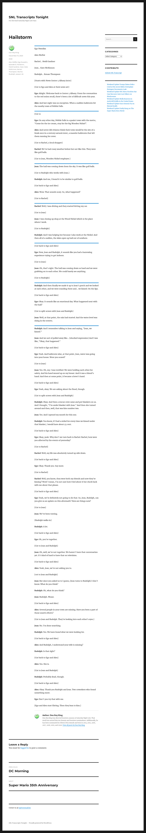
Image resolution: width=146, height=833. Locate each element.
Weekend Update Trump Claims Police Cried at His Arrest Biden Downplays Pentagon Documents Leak (120, 87)
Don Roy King (14, 52)
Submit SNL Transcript (113, 73)
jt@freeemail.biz (25, 808)
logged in (24, 748)
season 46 (19, 74)
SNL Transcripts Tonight (28, 17)
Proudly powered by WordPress (40, 823)
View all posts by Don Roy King (74, 725)
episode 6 (12, 64)
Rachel (20, 72)
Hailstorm (20, 64)
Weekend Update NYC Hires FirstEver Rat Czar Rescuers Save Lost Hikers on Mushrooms (122, 94)
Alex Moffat (13, 62)
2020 (10, 59)
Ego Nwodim (22, 62)
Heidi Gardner (14, 67)
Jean (22, 67)
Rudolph (12, 74)
